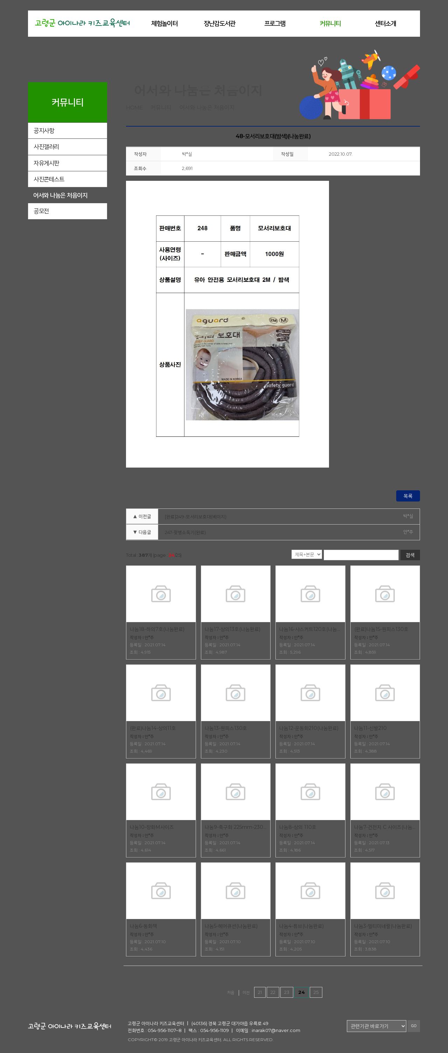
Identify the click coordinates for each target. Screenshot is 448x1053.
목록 (408, 496)
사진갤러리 (46, 146)
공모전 (41, 210)
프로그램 (274, 23)
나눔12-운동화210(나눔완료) (308, 728)
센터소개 (385, 23)
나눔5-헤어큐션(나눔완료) (231, 926)
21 (260, 992)
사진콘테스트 (49, 179)
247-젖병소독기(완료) (185, 532)
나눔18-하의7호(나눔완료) (157, 629)
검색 (410, 555)
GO (413, 1026)
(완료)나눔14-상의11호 (153, 728)
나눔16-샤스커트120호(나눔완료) (310, 629)
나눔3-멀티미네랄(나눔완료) (383, 926)
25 (316, 992)
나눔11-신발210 (370, 728)
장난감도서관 (219, 23)
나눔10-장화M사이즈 (152, 827)
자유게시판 (46, 162)
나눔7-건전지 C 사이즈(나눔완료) (385, 827)
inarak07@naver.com (276, 1030)
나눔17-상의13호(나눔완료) (232, 629)
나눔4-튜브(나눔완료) (301, 926)
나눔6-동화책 (143, 926)
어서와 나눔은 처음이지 (60, 195)
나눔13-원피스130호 (226, 728)
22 (273, 992)
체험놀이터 (164, 23)
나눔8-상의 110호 (297, 827)
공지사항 (44, 130)
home (134, 107)
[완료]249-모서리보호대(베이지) (195, 516)
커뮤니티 (330, 23)
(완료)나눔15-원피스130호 (381, 629)
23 (286, 992)
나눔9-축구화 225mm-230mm (236, 827)
